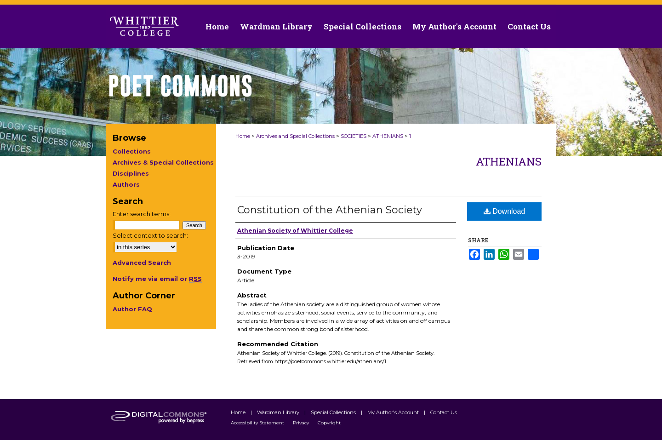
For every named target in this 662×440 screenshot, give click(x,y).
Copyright (329, 423)
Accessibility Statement (258, 423)
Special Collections (334, 412)
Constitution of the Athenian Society (329, 210)
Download (504, 211)
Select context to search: (150, 235)
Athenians (509, 161)
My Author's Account (393, 412)
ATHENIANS (387, 136)
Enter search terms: (142, 213)
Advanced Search (142, 262)
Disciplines (131, 173)
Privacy (301, 423)
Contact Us (529, 26)
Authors (126, 184)
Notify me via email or (157, 278)
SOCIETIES (353, 136)
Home (242, 136)
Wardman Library (279, 412)
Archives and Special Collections (295, 136)
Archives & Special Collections (163, 162)
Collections (132, 151)
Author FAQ (132, 309)
